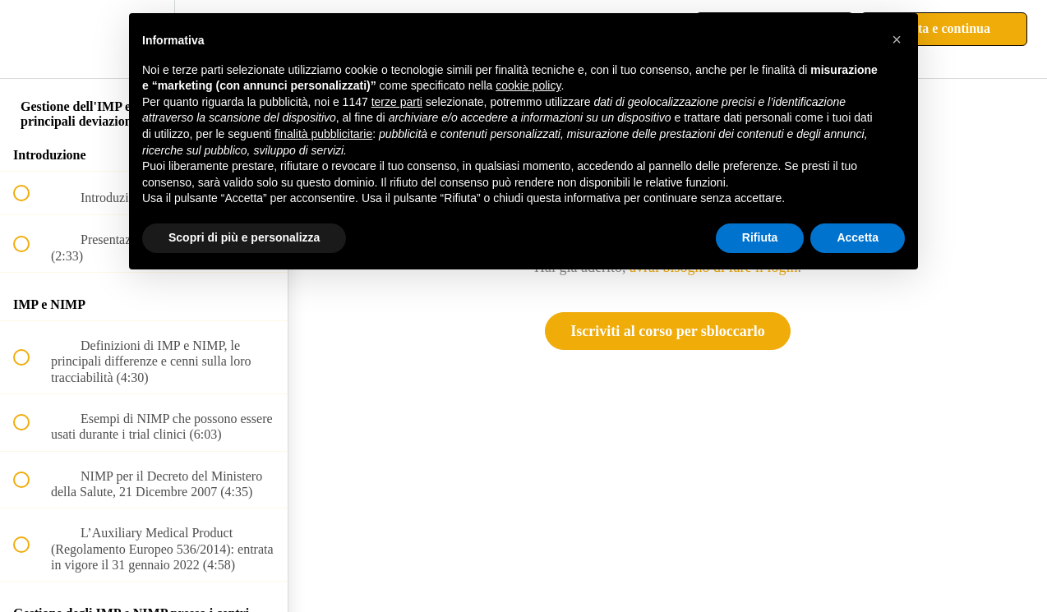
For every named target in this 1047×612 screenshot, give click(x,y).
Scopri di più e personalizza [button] (244, 237)
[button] (30, 39)
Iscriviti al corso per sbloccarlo (667, 331)
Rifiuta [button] (760, 237)
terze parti (396, 101)
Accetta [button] (858, 237)
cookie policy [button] (528, 85)
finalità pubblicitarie (323, 133)
